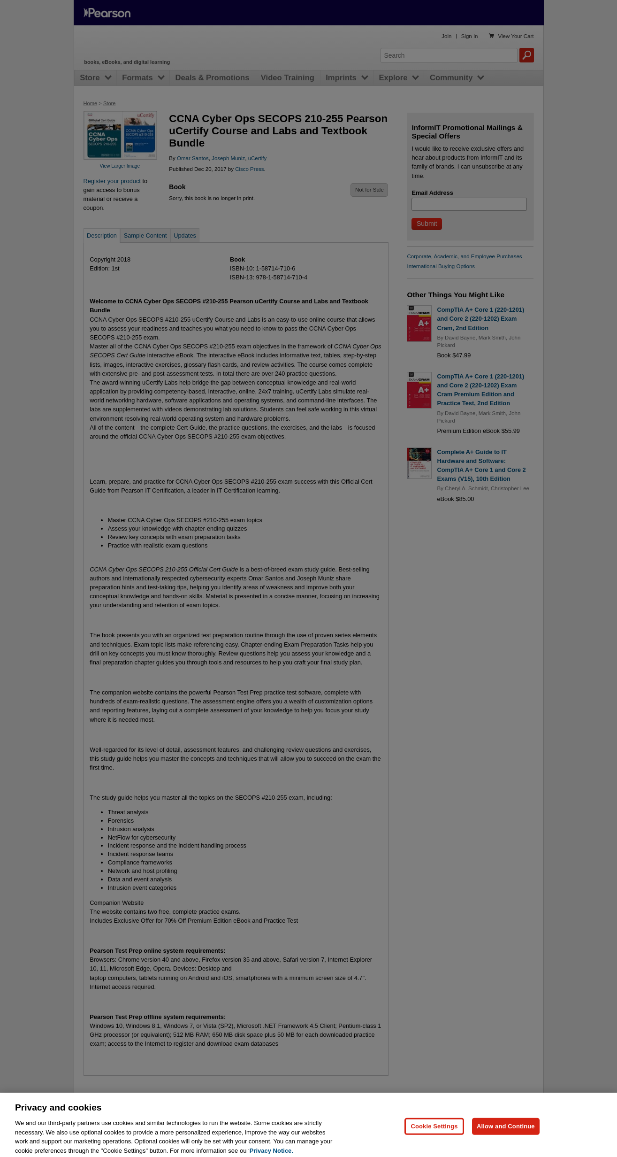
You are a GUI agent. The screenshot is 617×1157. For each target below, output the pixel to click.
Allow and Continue (506, 1133)
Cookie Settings (434, 1133)
